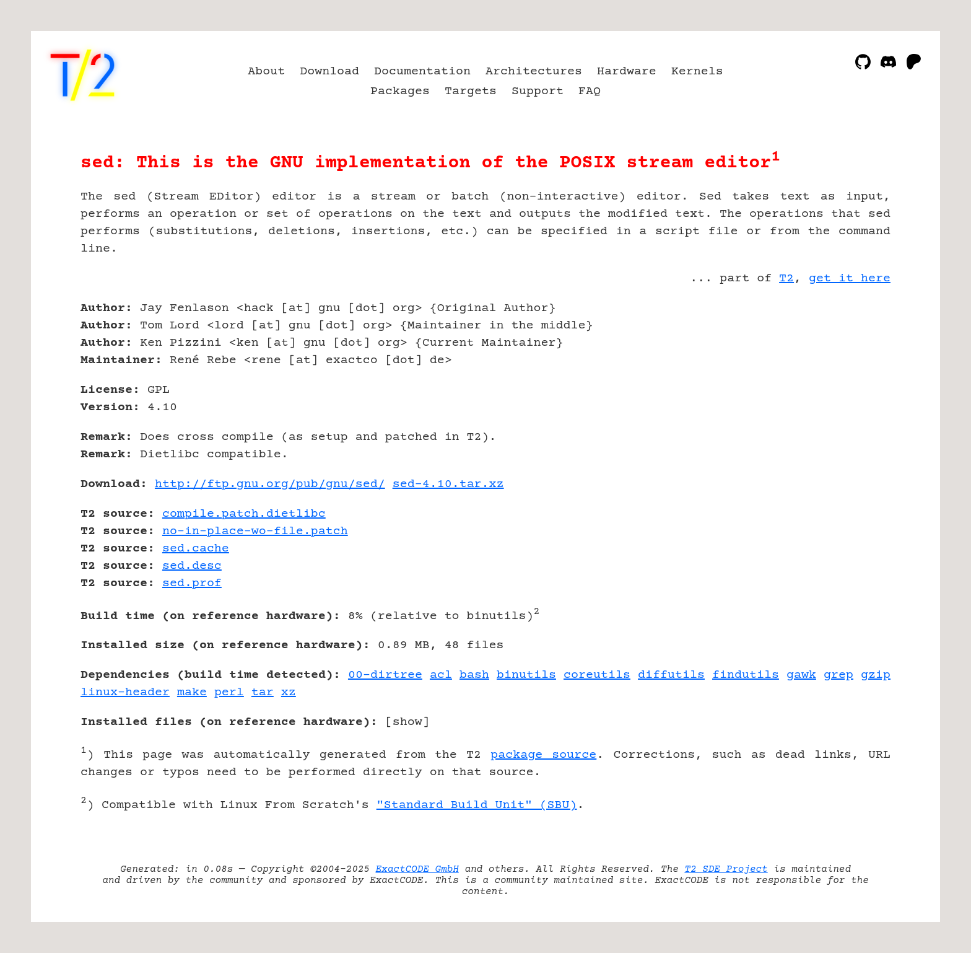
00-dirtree (385, 675)
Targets (471, 91)
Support (538, 91)
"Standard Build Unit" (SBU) (477, 805)
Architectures (534, 71)
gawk (801, 675)
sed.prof (192, 583)
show (407, 722)
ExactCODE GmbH (417, 869)
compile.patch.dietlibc (244, 514)
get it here (849, 278)
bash (474, 675)
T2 (786, 278)
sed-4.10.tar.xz (448, 484)
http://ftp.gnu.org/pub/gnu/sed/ (270, 484)
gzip (875, 675)
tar (262, 692)
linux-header (125, 692)
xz (288, 692)
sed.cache (195, 549)
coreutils (597, 675)
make (192, 692)
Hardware (626, 71)
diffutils (671, 675)
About (266, 71)
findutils (745, 675)
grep (838, 675)
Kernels (697, 71)
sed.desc (192, 566)
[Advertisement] (853, 380)
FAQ (589, 91)
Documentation (422, 71)
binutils (526, 675)
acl (441, 675)
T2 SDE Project (725, 869)
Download (329, 71)
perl (229, 692)
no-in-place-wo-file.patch (255, 531)
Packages (400, 91)
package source (543, 755)
